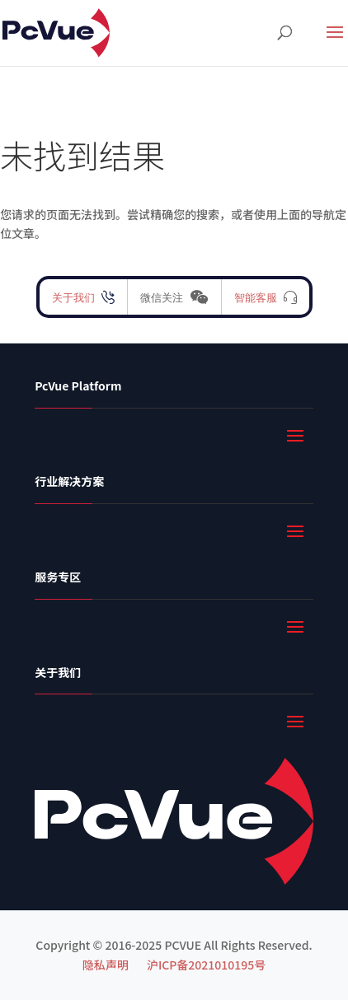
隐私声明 (105, 964)
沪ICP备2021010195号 (206, 964)
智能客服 (255, 297)
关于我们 (73, 297)
